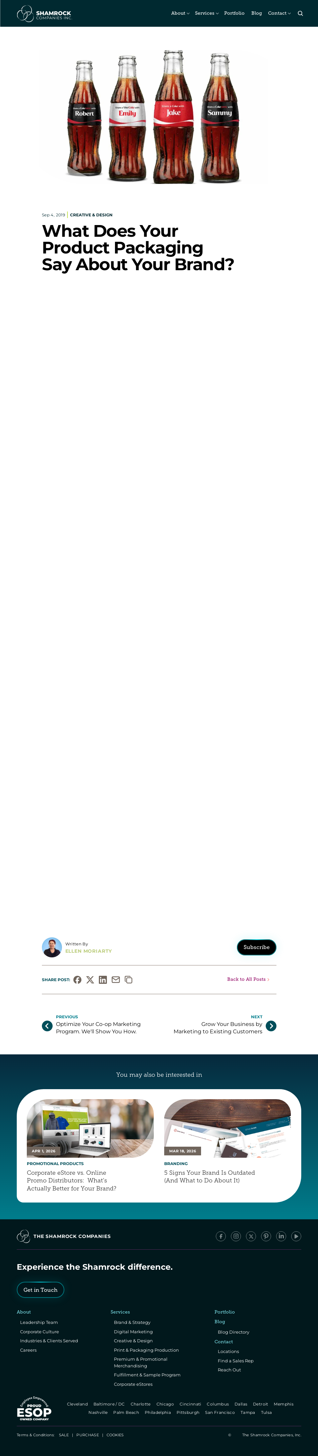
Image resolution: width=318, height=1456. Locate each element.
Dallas (241, 1404)
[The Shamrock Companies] (44, 13)
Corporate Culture (39, 1331)
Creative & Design (133, 1340)
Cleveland (78, 1404)
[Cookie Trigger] (115, 1435)
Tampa (248, 1412)
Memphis (284, 1404)
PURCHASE (87, 1435)
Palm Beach (126, 1412)
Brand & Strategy (132, 1322)
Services (204, 13)
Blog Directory (233, 1332)
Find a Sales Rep (236, 1360)
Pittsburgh (188, 1412)
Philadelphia (158, 1412)
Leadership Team (39, 1322)
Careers (28, 1350)
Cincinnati (190, 1404)
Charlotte (141, 1404)
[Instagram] (236, 1236)
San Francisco (221, 1412)
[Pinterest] (266, 1236)
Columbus (219, 1404)
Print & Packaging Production (146, 1350)
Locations (228, 1351)
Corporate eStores (133, 1384)
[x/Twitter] (251, 1236)
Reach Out (229, 1369)
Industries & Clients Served (49, 1340)
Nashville (98, 1412)
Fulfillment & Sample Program (147, 1374)
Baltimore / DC (109, 1404)
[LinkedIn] (281, 1236)
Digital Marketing (133, 1331)
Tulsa (267, 1412)
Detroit (261, 1404)
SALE (64, 1435)
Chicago (165, 1404)
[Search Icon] (300, 13)
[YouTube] (296, 1236)
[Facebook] (221, 1236)
